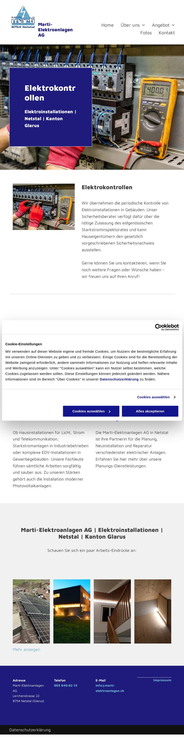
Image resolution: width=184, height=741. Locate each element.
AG (41, 35)
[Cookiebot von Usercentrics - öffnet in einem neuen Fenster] (158, 327)
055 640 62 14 (65, 685)
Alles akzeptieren (150, 411)
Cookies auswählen (153, 397)
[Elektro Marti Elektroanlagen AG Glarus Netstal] (71, 611)
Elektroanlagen (55, 29)
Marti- (45, 24)
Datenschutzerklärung (119, 379)
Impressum (162, 680)
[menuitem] (104, 25)
